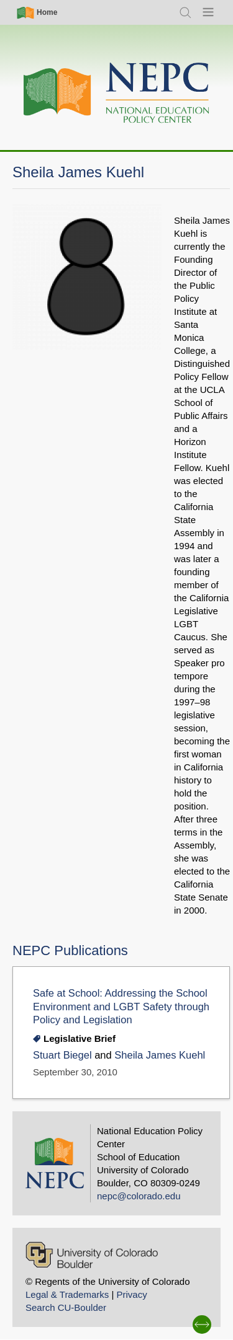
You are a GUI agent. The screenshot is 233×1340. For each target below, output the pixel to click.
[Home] (117, 93)
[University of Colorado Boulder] (91, 1255)
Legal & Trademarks (67, 1294)
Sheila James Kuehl (159, 1055)
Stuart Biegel (62, 1055)
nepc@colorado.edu (139, 1196)
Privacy (131, 1294)
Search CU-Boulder (65, 1307)
